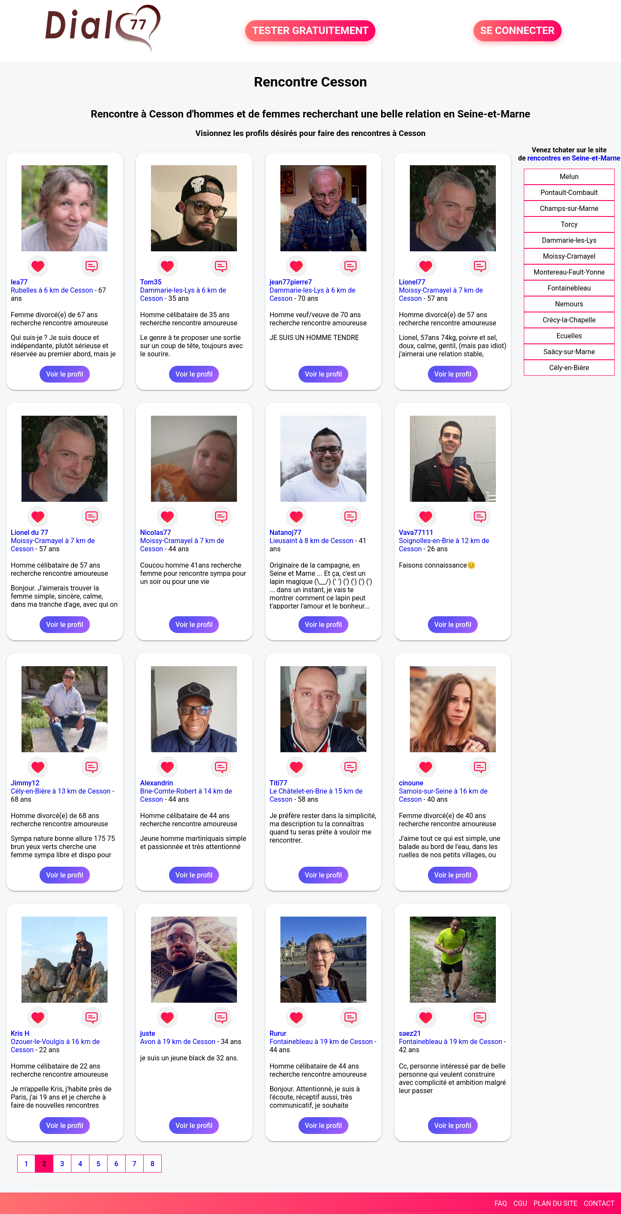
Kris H (20, 1033)
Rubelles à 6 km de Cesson (52, 290)
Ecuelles (569, 336)
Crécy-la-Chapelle (569, 320)
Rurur (278, 1033)
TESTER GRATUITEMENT (310, 31)
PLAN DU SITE (556, 1203)
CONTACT (599, 1203)
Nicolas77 (155, 532)
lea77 (19, 282)
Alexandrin (156, 783)
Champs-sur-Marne (569, 208)
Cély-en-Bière (569, 368)
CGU (520, 1203)
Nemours (569, 304)
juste (147, 1033)
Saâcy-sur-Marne (569, 352)
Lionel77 (412, 282)
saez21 (410, 1033)
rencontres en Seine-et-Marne (573, 158)
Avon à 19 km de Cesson (177, 1042)
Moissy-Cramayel (569, 256)
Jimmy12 (25, 783)
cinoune (411, 783)
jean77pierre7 (291, 282)
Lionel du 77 (29, 532)
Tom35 (151, 282)
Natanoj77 (285, 532)
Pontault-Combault (569, 192)
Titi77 (278, 783)
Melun (569, 177)
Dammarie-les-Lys (569, 240)
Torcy (569, 224)
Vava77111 (416, 532)
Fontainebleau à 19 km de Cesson (321, 1042)
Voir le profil (64, 374)
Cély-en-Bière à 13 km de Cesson (61, 791)
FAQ (501, 1203)
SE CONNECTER (517, 31)
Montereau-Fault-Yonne (569, 272)
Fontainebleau (569, 288)
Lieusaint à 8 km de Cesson (312, 541)
